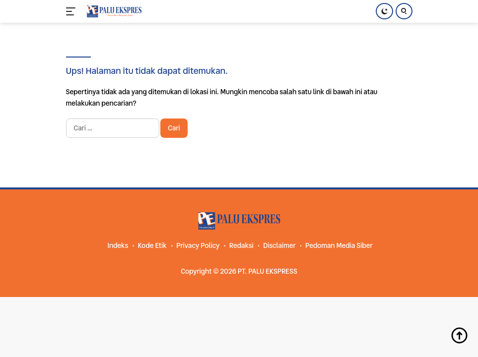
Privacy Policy (197, 245)
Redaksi (241, 245)
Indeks (117, 245)
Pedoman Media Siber (339, 245)
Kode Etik (152, 245)
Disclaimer (279, 245)
